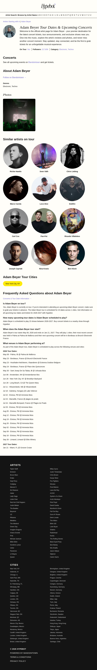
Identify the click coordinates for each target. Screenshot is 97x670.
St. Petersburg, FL (16, 584)
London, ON (14, 599)
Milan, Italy (53, 599)
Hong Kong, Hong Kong (58, 623)
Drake (12, 478)
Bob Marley (54, 545)
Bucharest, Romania (57, 611)
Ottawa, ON (14, 605)
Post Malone (54, 487)
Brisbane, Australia (56, 635)
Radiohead (53, 533)
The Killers (53, 520)
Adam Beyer (26, 22)
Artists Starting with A (11, 22)
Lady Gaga (14, 496)
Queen (12, 557)
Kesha (52, 536)
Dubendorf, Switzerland (58, 617)
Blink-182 (53, 524)
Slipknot (52, 554)
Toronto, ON (14, 608)
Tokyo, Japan (54, 629)
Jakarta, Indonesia (56, 632)
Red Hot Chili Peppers (17, 502)
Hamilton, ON (14, 590)
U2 (11, 514)
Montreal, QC (14, 617)
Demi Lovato (54, 517)
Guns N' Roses (55, 514)
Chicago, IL (14, 575)
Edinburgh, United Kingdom (19, 638)
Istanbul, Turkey (55, 620)
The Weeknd (14, 524)
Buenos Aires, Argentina (58, 638)
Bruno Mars (14, 475)
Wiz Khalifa (54, 548)
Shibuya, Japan (55, 626)
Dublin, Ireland (55, 596)
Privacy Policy (18, 661)
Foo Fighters (54, 481)
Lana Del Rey (54, 490)
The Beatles (14, 508)
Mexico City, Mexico (16, 623)
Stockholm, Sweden (56, 614)
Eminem (13, 472)
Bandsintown (34, 62)
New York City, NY (13, 284)
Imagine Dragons (16, 530)
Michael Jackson (15, 539)
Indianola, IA (14, 572)
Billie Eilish (13, 542)
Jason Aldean (54, 551)
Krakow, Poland (55, 608)
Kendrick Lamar (15, 545)
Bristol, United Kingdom (18, 642)
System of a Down (56, 496)
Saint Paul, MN (15, 578)
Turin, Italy (53, 602)
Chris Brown (54, 475)
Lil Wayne (13, 554)
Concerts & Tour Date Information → (17, 299)
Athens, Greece (55, 593)
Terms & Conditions (20, 657)
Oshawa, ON (14, 602)
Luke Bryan (54, 527)
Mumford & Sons (55, 508)
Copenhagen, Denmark (58, 581)
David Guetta (54, 505)
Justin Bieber (14, 505)
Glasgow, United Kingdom (58, 572)
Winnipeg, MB (15, 587)
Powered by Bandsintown (24, 653)
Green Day (13, 527)
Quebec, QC (14, 596)
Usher (12, 548)
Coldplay (13, 484)
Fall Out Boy (54, 511)
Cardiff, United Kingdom (18, 632)
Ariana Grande (15, 533)
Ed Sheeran (14, 490)
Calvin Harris (54, 557)
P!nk (11, 536)
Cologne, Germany (56, 584)
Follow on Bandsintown (14, 77)
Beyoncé (13, 511)
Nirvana (52, 484)
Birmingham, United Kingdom (60, 569)
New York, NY (14, 569)
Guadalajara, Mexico (17, 626)
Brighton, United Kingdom (58, 575)
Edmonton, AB (15, 620)
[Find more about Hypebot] (48, 6)
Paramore (13, 551)
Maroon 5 (13, 487)
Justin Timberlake (56, 472)
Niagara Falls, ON (16, 614)
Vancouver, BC (15, 611)
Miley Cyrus (54, 469)
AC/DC (52, 493)
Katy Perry (13, 481)
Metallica (13, 520)
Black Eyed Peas (56, 542)
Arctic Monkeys (55, 499)
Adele (12, 493)
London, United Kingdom (18, 635)
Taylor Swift (14, 469)
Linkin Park (14, 499)
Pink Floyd (53, 502)
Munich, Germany (56, 590)
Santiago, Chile (55, 642)
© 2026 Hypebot (18, 649)
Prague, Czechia (55, 578)
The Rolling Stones (56, 539)
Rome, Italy (54, 605)
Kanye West (54, 478)
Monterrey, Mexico (16, 629)
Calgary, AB (14, 593)
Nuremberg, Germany (57, 587)
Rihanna (13, 517)
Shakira (52, 530)
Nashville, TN (14, 581)
